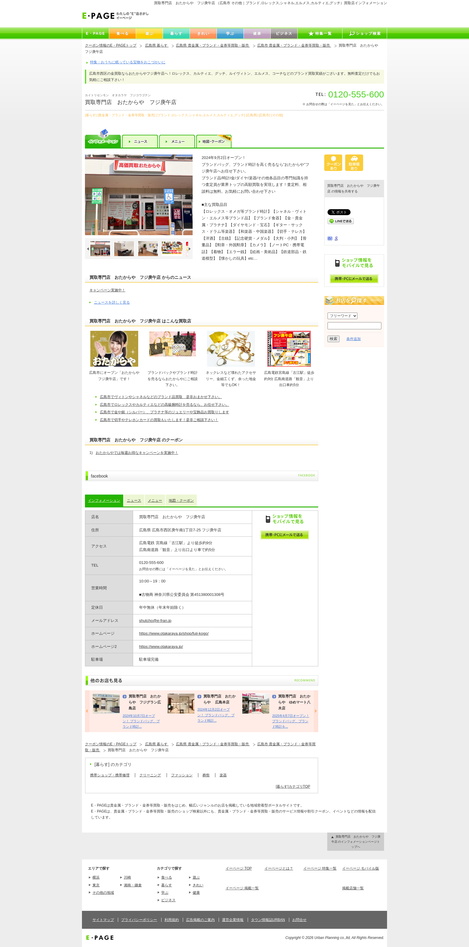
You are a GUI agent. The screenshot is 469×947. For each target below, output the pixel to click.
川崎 (127, 877)
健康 (196, 893)
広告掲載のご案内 (200, 920)
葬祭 (206, 775)
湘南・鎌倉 (133, 885)
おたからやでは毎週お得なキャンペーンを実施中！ (137, 453)
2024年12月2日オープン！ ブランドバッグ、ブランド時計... (215, 715)
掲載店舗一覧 (353, 888)
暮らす (166, 885)
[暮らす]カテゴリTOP (293, 786)
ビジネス (168, 900)
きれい (198, 885)
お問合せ (299, 920)
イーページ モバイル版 (360, 868)
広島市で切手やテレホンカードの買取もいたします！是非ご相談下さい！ (159, 420)
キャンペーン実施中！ (107, 290)
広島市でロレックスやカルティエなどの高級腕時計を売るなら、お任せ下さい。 (164, 405)
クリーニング (150, 775)
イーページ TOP (239, 868)
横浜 (96, 877)
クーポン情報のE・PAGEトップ (110, 45)
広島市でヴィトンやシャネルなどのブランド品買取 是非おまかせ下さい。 (161, 397)
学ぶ (164, 893)
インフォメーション (104, 500)
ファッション (182, 775)
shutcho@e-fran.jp (155, 620)
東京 (96, 885)
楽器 (223, 775)
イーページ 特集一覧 (319, 868)
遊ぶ (196, 877)
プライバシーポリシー (139, 920)
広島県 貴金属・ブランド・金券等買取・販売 (213, 45)
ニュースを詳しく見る (112, 302)
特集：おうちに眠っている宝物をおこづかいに (127, 62)
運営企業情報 (232, 920)
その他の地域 (103, 893)
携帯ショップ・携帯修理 (110, 775)
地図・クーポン (181, 500)
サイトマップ (103, 920)
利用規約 (172, 920)
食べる (166, 877)
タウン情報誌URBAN (268, 920)
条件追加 (353, 339)
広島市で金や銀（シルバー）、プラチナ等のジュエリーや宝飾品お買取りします (164, 412)
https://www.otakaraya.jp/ (161, 646)
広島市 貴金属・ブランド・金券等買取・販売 (294, 45)
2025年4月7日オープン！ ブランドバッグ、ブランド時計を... (290, 721)
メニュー (155, 500)
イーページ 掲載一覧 (242, 888)
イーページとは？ (278, 868)
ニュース (134, 500)
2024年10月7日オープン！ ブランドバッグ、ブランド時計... (141, 721)
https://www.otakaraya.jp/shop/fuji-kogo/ (173, 633)
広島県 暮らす (157, 45)
